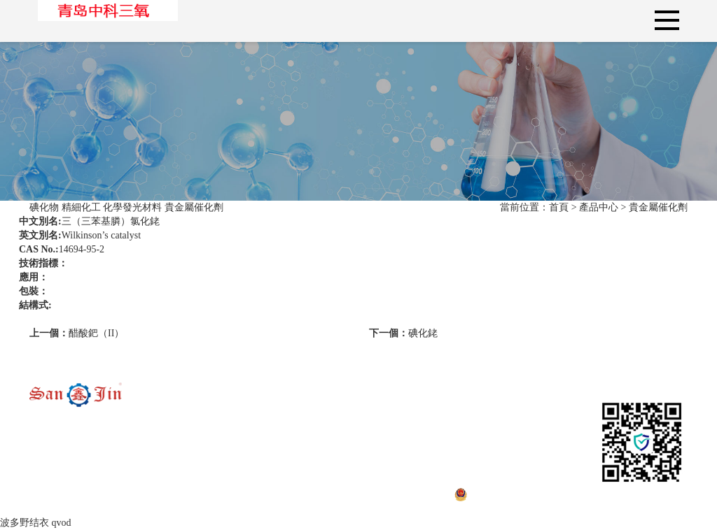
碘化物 (44, 207)
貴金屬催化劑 (194, 207)
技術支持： (633, 494)
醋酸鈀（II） (76, 333)
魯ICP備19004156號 (263, 494)
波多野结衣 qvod (35, 522)
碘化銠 (403, 333)
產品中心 (598, 207)
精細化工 (81, 207)
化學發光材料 (132, 207)
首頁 (559, 207)
